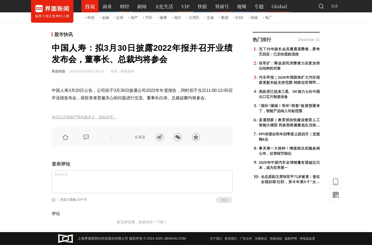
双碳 (253, 17)
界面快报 (58, 71)
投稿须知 (276, 238)
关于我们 (216, 238)
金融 (104, 17)
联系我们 (231, 238)
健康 (162, 17)
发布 (224, 200)
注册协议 (261, 238)
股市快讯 (63, 34)
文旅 (209, 17)
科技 (90, 17)
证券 (118, 17)
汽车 (147, 17)
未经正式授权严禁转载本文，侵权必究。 (84, 117)
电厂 (267, 17)
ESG (238, 17)
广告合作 (246, 238)
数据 (223, 17)
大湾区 (193, 17)
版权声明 (291, 238)
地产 (133, 17)
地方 (176, 17)
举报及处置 (307, 238)
